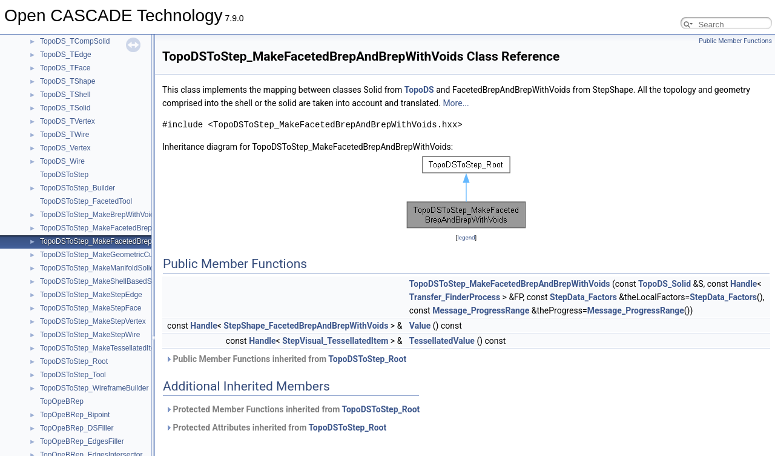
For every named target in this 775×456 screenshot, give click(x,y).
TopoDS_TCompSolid (75, 41)
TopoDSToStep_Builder (77, 188)
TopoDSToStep (64, 174)
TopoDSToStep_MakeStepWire (90, 334)
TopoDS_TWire (64, 134)
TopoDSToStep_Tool (73, 374)
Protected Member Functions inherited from (292, 409)
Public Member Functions (735, 41)
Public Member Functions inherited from (285, 359)
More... (456, 103)
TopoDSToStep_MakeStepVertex (93, 321)
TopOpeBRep (62, 401)
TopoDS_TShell (65, 94)
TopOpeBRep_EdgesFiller (82, 441)
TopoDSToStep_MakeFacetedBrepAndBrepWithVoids (126, 241)
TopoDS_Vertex (65, 148)
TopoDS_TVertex (67, 121)
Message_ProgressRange (480, 310)
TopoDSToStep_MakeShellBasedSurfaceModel (116, 281)
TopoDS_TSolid (65, 108)
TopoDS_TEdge (65, 54)
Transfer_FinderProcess (454, 297)
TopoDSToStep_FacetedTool (86, 201)
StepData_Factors (583, 297)
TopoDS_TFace (65, 68)
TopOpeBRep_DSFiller (76, 428)
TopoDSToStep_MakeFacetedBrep (96, 228)
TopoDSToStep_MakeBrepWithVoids (99, 214)
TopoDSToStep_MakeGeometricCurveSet (107, 254)
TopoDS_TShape (67, 81)
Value (419, 325)
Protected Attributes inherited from (275, 427)
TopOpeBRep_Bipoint (75, 415)
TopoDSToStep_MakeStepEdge (91, 294)
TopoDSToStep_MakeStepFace (90, 308)
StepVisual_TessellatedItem (335, 341)
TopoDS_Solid (664, 284)
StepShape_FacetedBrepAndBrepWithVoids (305, 325)
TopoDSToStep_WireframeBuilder (94, 388)
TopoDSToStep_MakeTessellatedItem (100, 348)
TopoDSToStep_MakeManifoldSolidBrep (104, 268)
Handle (743, 284)
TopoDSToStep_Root (74, 361)
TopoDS (419, 90)
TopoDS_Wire (62, 161)
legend (466, 237)
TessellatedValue (442, 341)
